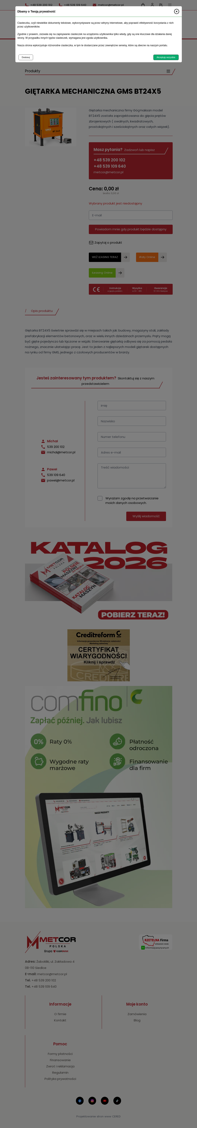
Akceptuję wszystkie (166, 57)
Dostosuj (26, 57)
